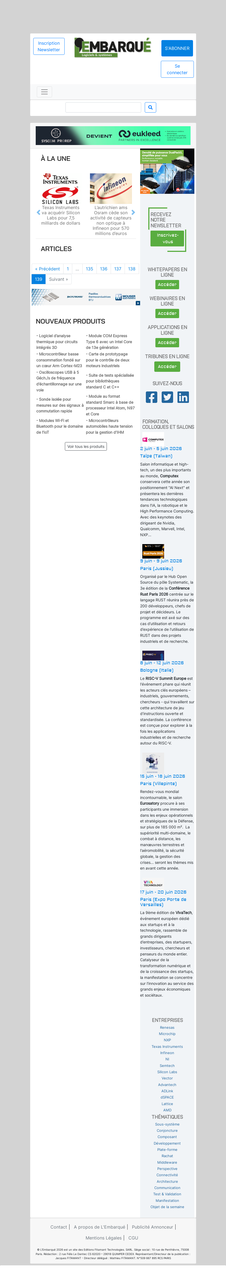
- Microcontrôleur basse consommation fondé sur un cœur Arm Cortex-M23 (59, 360)
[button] (38, 212)
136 (103, 269)
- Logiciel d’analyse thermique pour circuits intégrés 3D (56, 341)
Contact (58, 1227)
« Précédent (47, 269)
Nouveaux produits (70, 321)
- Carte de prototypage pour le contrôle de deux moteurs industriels (107, 360)
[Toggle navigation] (44, 91)
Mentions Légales (104, 1238)
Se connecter (177, 69)
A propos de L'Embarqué (99, 1227)
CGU (133, 1238)
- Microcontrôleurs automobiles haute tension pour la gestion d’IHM (109, 426)
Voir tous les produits (85, 446)
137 (117, 269)
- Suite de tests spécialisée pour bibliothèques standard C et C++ (110, 381)
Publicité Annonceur (152, 1227)
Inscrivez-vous (168, 239)
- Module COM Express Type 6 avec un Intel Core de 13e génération (109, 341)
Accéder (167, 284)
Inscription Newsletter (49, 46)
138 (131, 269)
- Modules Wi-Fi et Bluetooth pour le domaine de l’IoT (59, 426)
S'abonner (177, 48)
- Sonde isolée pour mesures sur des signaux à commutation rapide (60, 405)
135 (89, 269)
